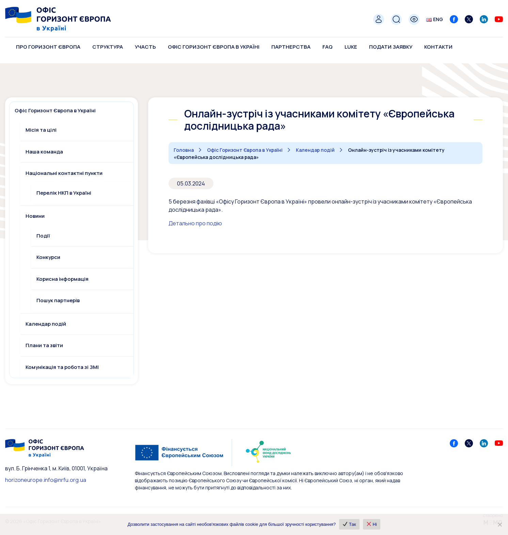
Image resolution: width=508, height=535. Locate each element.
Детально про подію (195, 223)
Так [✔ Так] (349, 524)
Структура (107, 46)
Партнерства (291, 46)
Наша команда (44, 151)
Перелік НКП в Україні (63, 192)
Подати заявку (390, 46)
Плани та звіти (44, 345)
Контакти (438, 46)
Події (43, 235)
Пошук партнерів (58, 300)
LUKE (351, 46)
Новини (35, 216)
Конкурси (48, 257)
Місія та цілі (41, 129)
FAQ (327, 46)
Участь (145, 46)
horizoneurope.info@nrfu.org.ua (45, 480)
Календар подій (46, 323)
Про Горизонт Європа (48, 46)
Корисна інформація (62, 278)
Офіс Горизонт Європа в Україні (213, 46)
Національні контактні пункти (64, 173)
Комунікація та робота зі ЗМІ (62, 367)
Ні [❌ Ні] (372, 524)
